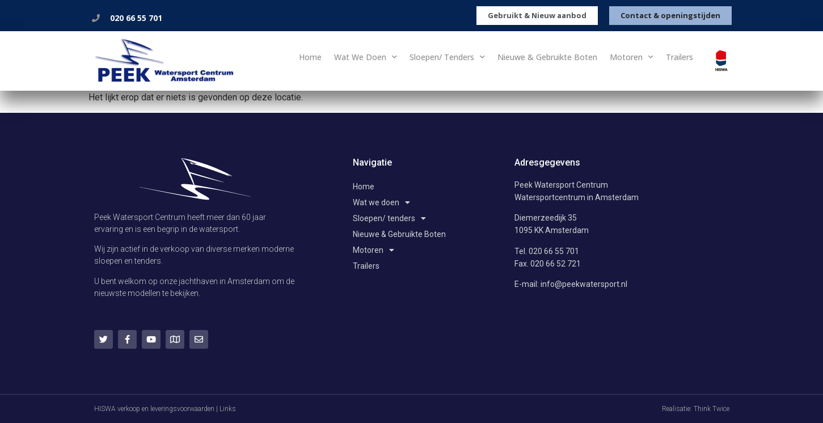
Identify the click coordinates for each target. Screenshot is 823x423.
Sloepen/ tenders (447, 57)
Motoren (631, 57)
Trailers (679, 57)
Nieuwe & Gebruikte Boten (547, 57)
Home (310, 57)
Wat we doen (365, 57)
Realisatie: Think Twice (695, 409)
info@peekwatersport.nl (584, 284)
